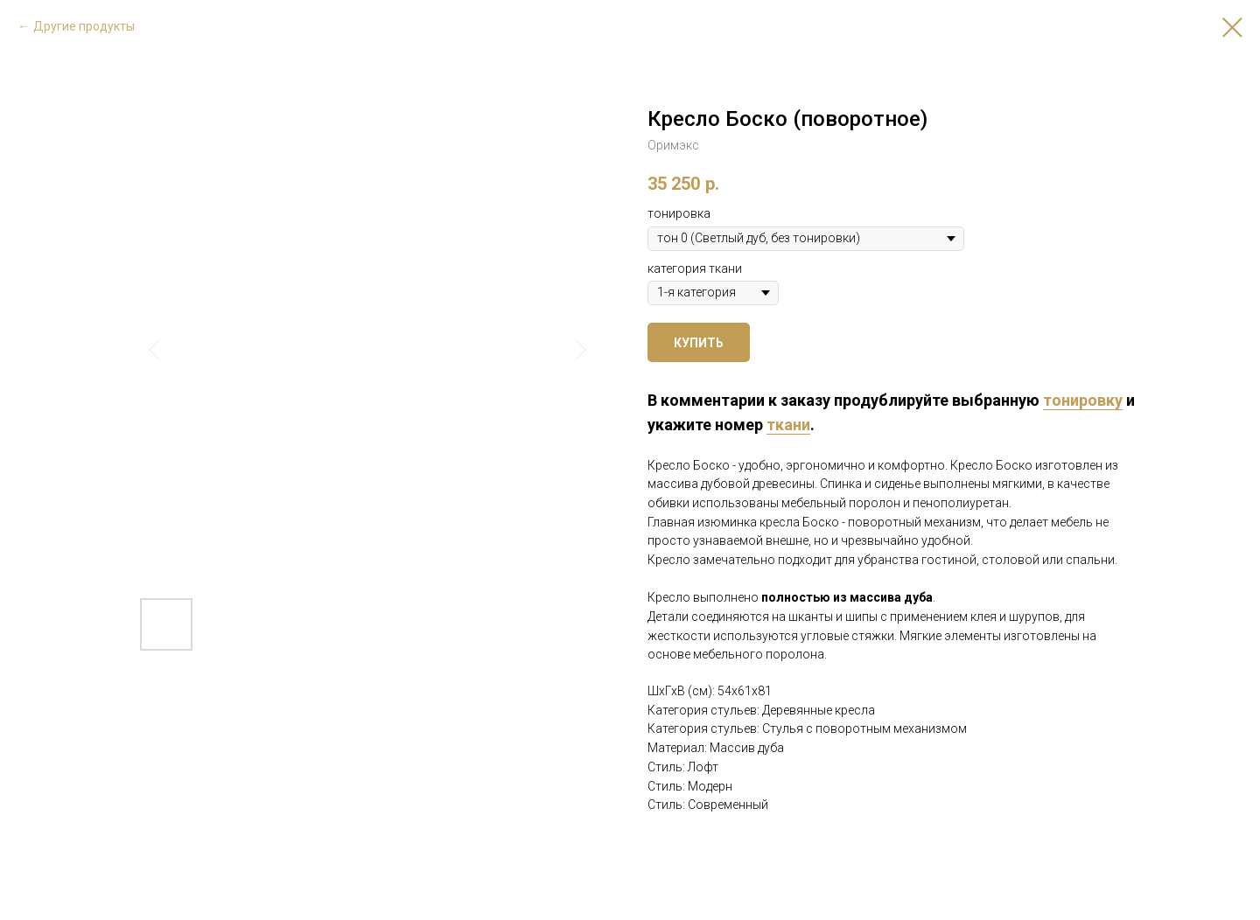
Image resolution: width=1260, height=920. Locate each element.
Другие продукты (84, 26)
